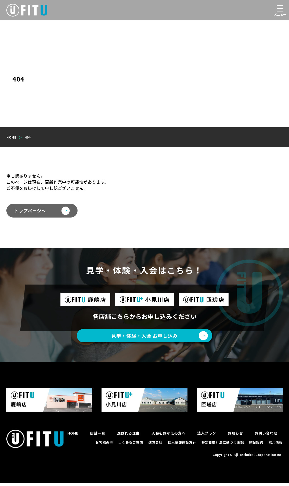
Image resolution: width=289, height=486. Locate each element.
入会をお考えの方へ (168, 436)
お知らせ (235, 436)
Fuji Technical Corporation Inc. (257, 458)
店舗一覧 (97, 436)
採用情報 (276, 445)
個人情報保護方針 (182, 445)
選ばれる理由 (128, 436)
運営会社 (155, 445)
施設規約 (256, 445)
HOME (72, 436)
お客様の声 (104, 445)
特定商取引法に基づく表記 (223, 445)
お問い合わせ (266, 436)
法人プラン (206, 436)
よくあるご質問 (130, 445)
